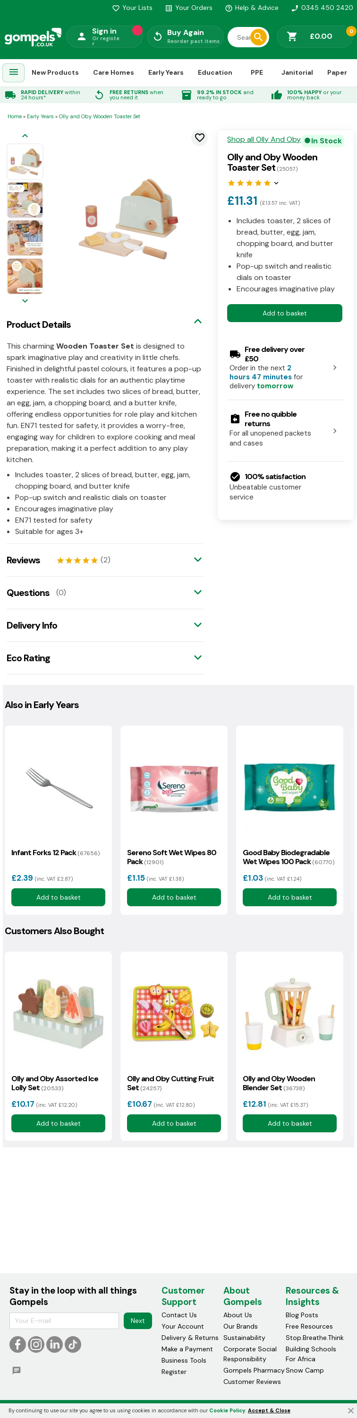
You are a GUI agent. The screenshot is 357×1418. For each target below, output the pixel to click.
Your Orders (188, 7)
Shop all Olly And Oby (264, 139)
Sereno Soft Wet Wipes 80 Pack (171, 857)
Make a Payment (187, 1349)
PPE (257, 72)
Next (138, 1320)
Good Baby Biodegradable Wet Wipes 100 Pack (288, 857)
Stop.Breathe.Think (315, 1337)
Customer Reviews (252, 1381)
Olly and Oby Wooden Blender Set (279, 1083)
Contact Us (179, 1315)
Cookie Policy (227, 1410)
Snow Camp (305, 1370)
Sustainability (244, 1337)
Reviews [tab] (23, 560)
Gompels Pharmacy (254, 1370)
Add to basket (285, 313)
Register (174, 1371)
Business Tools (184, 1360)
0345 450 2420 (322, 7)
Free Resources (309, 1326)
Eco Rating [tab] (28, 658)
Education (215, 72)
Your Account (183, 1326)
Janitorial (297, 72)
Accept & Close (269, 1410)
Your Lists (132, 7)
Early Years (166, 72)
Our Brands (240, 1326)
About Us (237, 1315)
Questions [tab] (28, 592)
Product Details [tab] (39, 324)
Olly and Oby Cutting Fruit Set (170, 1083)
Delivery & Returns (190, 1337)
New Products (55, 72)
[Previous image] (25, 136)
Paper (337, 72)
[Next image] (25, 301)
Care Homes (113, 72)
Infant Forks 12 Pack (55, 852)
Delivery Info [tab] (32, 625)
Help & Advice (252, 7)
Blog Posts (302, 1315)
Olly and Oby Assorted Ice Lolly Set (54, 1083)
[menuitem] (13, 73)
